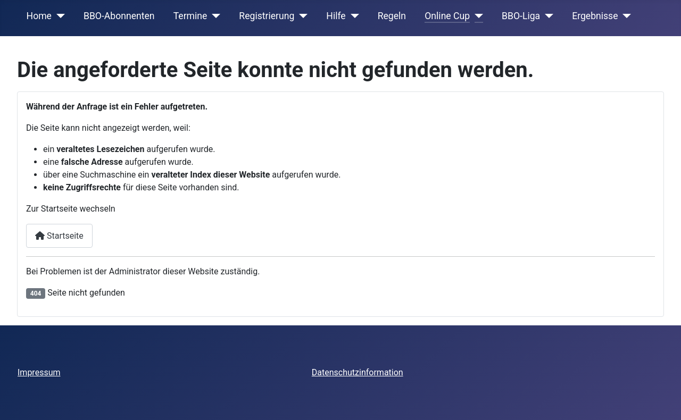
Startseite (59, 236)
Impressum (39, 372)
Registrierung (266, 16)
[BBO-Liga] (546, 16)
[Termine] (213, 16)
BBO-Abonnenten (119, 16)
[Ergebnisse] (625, 16)
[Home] (58, 16)
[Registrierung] (301, 16)
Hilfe (335, 16)
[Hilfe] (352, 16)
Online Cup (447, 16)
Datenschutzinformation (357, 372)
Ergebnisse (595, 16)
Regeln (392, 16)
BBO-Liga (521, 16)
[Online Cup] (476, 16)
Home (39, 16)
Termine (190, 16)
